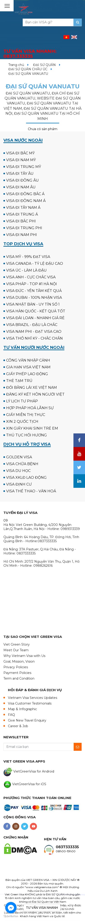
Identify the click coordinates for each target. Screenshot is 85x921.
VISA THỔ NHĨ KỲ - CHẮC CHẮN (34, 338)
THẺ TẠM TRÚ (19, 381)
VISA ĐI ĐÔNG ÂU (22, 180)
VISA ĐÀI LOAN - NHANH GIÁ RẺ (35, 318)
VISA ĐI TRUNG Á (22, 214)
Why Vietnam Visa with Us (24, 656)
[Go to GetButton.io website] (11, 916)
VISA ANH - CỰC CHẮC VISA (31, 277)
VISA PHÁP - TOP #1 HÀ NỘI (31, 284)
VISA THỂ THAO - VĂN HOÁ (31, 491)
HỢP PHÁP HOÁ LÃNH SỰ (30, 408)
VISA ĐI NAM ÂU (21, 187)
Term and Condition (18, 678)
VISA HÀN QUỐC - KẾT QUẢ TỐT (35, 311)
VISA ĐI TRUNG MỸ (23, 167)
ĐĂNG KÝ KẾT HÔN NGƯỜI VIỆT (35, 394)
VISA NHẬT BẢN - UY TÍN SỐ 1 (33, 304)
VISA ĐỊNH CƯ (19, 484)
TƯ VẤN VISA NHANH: (29, 54)
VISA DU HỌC (18, 471)
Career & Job (18, 726)
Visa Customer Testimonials (29, 703)
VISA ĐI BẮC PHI (21, 221)
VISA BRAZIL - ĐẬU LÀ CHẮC (31, 325)
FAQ (11, 715)
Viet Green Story (16, 644)
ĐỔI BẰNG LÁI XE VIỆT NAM (31, 387)
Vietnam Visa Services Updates (32, 698)
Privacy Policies (15, 667)
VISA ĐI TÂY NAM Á (23, 207)
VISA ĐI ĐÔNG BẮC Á (25, 194)
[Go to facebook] (11, 907)
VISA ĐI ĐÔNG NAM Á (26, 201)
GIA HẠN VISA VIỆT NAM (28, 367)
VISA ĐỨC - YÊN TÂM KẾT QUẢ (34, 291)
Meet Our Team (16, 650)
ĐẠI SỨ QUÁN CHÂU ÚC (27, 69)
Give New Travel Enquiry (27, 720)
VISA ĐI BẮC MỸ (20, 153)
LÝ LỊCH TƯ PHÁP (22, 401)
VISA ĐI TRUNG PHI (24, 228)
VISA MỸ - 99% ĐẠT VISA (28, 257)
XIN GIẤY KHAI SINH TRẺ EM (32, 428)
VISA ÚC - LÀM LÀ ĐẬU (26, 270)
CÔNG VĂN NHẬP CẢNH (28, 360)
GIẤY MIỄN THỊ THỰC (25, 415)
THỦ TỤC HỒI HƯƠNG (26, 435)
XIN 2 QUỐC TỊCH (22, 421)
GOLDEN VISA (19, 457)
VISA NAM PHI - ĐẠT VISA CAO (33, 331)
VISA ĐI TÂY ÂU (20, 173)
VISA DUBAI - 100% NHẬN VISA (34, 297)
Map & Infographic (22, 709)
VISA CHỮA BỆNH (22, 464)
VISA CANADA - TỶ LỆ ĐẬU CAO (34, 263)
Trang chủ (16, 65)
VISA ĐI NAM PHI (21, 235)
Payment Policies (17, 673)
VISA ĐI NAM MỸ (21, 160)
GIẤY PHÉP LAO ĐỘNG (27, 374)
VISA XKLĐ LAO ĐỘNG (26, 477)
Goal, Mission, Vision (19, 661)
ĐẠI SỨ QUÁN (44, 65)
